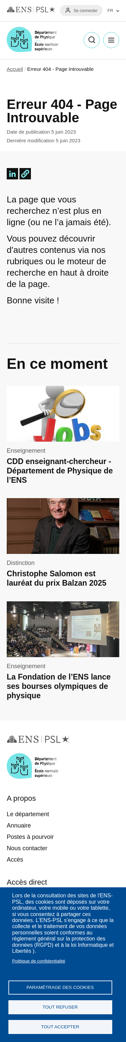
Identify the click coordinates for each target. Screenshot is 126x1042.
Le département (28, 814)
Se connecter (85, 10)
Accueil (15, 69)
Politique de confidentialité (38, 960)
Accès (15, 859)
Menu (111, 40)
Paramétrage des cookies (60, 987)
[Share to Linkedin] (12, 173)
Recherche (92, 40)
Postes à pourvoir (30, 837)
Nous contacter (27, 848)
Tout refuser (60, 1007)
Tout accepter (60, 1026)
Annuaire (19, 825)
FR (110, 10)
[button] (25, 173)
